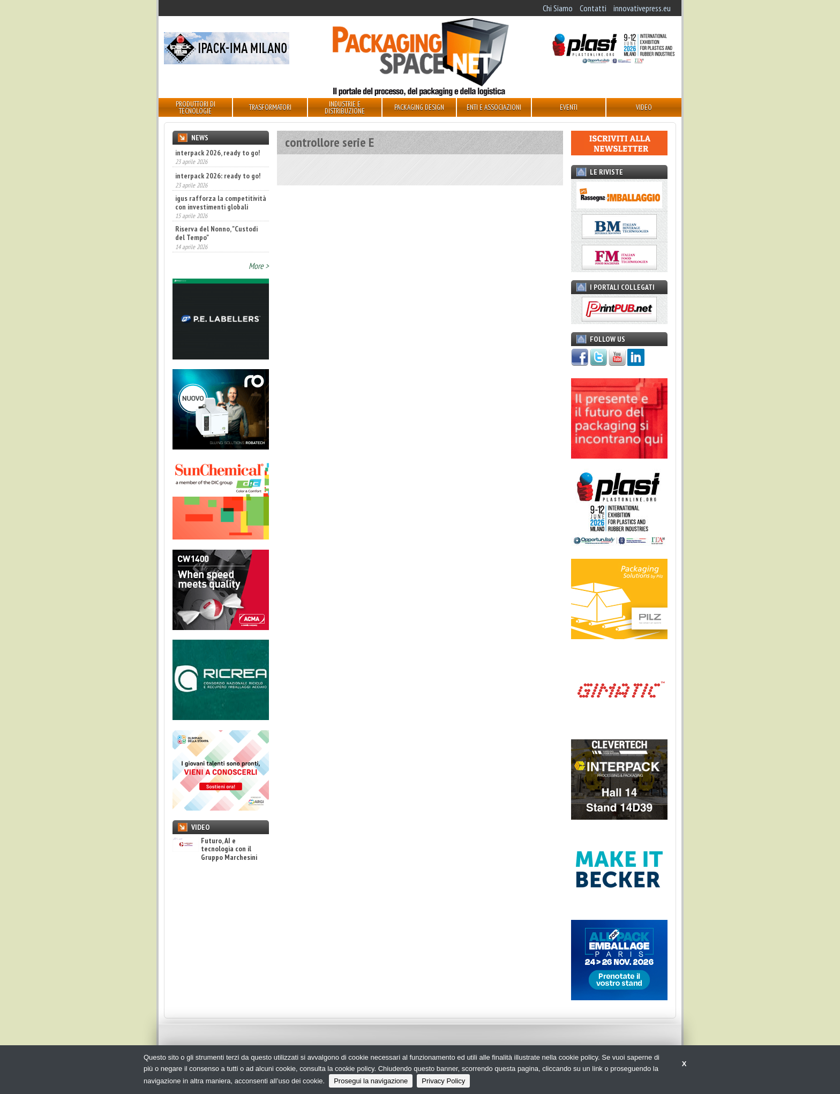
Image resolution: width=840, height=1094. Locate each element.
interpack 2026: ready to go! (217, 175)
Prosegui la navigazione (371, 1081)
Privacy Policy (443, 1081)
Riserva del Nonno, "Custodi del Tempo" (216, 233)
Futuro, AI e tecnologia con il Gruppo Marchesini (214, 849)
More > (259, 265)
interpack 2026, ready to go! (217, 152)
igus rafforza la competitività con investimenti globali (220, 202)
